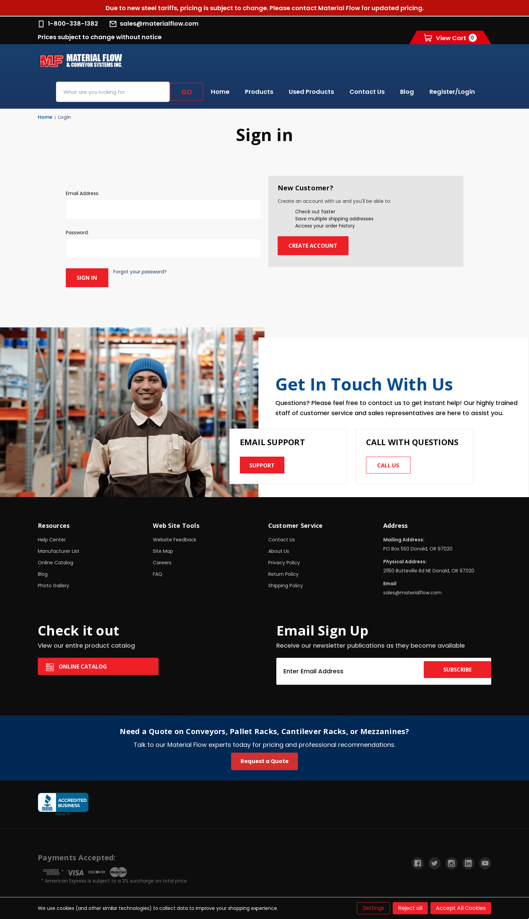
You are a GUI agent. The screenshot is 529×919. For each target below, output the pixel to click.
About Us (278, 549)
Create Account (319, 245)
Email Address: (82, 193)
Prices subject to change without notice (100, 37)
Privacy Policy (284, 561)
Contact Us (367, 91)
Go (187, 92)
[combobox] (113, 92)
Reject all (410, 908)
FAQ (157, 572)
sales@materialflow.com (154, 23)
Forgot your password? (146, 271)
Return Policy (283, 572)
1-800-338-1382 (68, 23)
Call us (392, 462)
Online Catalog (55, 561)
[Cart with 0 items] (450, 38)
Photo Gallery (53, 584)
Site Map (163, 549)
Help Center (52, 538)
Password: (77, 232)
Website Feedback (174, 538)
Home (220, 91)
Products (259, 91)
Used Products (311, 91)
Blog (407, 91)
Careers (162, 561)
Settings (373, 908)
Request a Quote (264, 760)
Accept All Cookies (461, 908)
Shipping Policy (285, 584)
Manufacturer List (58, 549)
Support (265, 462)
